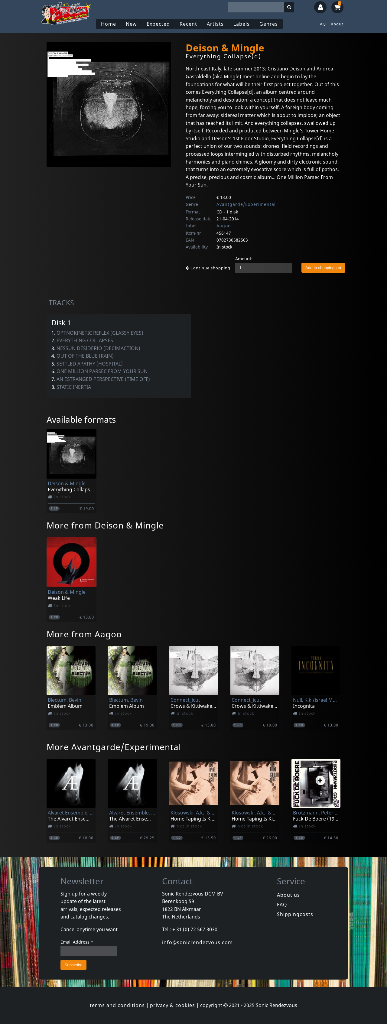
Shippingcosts (295, 914)
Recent (188, 24)
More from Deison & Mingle (105, 525)
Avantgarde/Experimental (246, 204)
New (131, 24)
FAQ (321, 24)
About (337, 24)
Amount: (243, 259)
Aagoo (223, 226)
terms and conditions (117, 1005)
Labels (241, 24)
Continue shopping (208, 268)
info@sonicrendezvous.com (197, 942)
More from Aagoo (84, 634)
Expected (158, 24)
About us (288, 895)
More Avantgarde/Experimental (114, 747)
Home (108, 24)
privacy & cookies (172, 1005)
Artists (215, 24)
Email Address (76, 942)
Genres (268, 24)
